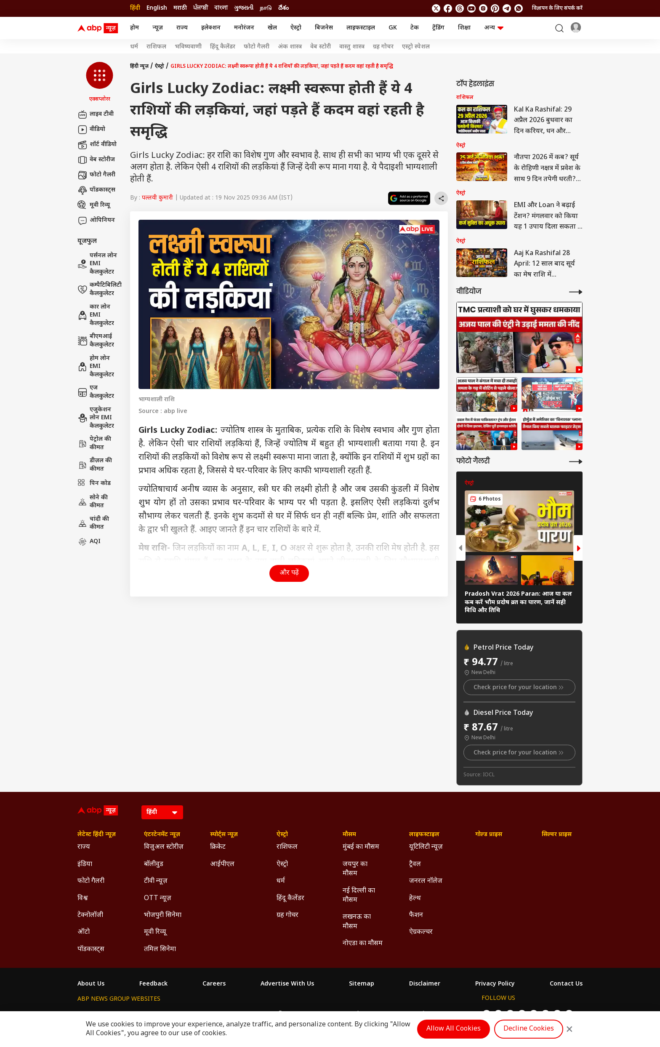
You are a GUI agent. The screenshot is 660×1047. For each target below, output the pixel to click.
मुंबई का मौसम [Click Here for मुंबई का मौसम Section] (361, 847)
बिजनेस (324, 28)
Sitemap (361, 984)
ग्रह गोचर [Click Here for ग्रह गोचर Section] (287, 915)
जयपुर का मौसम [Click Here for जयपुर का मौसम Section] (355, 869)
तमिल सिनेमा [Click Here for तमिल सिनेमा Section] (160, 949)
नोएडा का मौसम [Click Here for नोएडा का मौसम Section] (363, 943)
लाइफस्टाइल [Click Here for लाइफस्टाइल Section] (424, 835)
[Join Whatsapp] (519, 8)
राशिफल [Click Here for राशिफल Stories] (156, 47)
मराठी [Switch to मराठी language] (180, 8)
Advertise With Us (287, 984)
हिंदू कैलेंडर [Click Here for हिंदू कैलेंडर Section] (290, 898)
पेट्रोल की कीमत (94, 443)
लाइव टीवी (95, 114)
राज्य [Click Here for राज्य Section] (83, 847)
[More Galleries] (576, 461)
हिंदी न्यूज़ (139, 66)
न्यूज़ (157, 28)
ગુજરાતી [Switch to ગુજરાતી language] (243, 8)
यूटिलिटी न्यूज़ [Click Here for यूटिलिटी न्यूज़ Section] (426, 847)
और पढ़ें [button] (289, 573)
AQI (89, 542)
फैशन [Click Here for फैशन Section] (416, 915)
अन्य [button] (493, 28)
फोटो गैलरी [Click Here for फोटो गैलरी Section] (90, 881)
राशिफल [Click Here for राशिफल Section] (287, 847)
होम (134, 28)
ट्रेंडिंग (438, 28)
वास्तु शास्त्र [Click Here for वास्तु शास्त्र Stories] (352, 47)
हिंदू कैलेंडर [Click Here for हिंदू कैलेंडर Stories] (222, 47)
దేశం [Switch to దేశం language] (283, 8)
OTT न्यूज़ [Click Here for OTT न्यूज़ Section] (157, 898)
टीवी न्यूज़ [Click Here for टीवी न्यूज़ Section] (156, 881)
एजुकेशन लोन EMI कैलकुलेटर (95, 418)
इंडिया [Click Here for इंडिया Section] (84, 864)
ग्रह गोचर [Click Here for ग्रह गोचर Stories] (383, 47)
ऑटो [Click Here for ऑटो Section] (83, 932)
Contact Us (566, 984)
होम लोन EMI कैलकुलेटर (95, 366)
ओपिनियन (96, 221)
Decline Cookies (528, 1029)
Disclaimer (424, 984)
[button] (99, 82)
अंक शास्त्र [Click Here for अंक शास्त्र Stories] (290, 47)
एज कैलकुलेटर (95, 392)
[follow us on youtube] (471, 8)
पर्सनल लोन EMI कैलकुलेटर (97, 264)
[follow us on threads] (460, 8)
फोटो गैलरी (96, 175)
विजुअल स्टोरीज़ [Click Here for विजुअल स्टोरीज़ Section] (164, 847)
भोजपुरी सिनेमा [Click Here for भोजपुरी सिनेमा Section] (162, 915)
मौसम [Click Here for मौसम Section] (349, 835)
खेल (272, 28)
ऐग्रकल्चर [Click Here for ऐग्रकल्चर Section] (421, 932)
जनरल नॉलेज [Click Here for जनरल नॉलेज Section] (425, 881)
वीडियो (91, 130)
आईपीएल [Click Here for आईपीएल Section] (222, 864)
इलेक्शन (211, 28)
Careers (214, 984)
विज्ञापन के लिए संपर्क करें (557, 8)
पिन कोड (94, 484)
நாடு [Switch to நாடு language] (266, 8)
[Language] (162, 812)
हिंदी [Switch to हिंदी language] (135, 8)
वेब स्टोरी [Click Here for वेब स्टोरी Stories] (320, 47)
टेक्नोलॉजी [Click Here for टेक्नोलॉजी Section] (90, 915)
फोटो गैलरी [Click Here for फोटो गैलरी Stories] (256, 47)
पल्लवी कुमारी (157, 198)
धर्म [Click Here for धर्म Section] (281, 881)
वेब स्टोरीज (96, 160)
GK (393, 28)
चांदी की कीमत (93, 523)
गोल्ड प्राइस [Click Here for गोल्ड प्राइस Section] (488, 835)
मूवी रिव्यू (93, 205)
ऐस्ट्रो (295, 28)
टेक (414, 28)
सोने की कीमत (92, 502)
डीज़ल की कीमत (94, 465)
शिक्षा (464, 28)
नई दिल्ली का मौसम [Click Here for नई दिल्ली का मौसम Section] (359, 896)
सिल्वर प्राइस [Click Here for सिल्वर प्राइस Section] (557, 835)
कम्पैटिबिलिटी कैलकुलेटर (99, 289)
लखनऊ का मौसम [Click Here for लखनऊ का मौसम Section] (357, 922)
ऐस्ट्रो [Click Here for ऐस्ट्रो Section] (282, 835)
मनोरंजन (244, 28)
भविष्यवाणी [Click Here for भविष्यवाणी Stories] (188, 47)
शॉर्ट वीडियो (97, 145)
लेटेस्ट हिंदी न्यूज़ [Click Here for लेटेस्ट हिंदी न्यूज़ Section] (96, 835)
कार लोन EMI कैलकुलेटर (95, 315)
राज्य (182, 28)
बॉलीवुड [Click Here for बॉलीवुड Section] (153, 864)
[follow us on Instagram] (483, 8)
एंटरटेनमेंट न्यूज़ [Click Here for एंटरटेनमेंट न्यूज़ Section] (162, 835)
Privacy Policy (495, 984)
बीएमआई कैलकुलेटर (95, 341)
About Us (90, 984)
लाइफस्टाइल (360, 28)
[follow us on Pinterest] (495, 8)
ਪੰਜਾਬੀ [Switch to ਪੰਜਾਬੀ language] (200, 8)
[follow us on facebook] (448, 8)
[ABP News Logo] (99, 28)
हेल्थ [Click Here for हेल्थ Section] (415, 898)
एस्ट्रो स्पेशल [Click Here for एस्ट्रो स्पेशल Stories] (416, 47)
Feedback (153, 984)
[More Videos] (576, 292)
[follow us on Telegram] (507, 8)
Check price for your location (519, 687)
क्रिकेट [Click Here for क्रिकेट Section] (218, 847)
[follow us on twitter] (436, 8)
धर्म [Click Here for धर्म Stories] (134, 47)
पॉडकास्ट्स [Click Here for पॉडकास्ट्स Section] (90, 949)
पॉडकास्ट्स (96, 190)
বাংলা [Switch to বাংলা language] (221, 8)
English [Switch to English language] (156, 8)
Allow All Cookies (453, 1029)
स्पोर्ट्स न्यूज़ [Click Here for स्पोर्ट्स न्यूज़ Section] (224, 835)
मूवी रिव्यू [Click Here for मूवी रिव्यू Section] (155, 932)
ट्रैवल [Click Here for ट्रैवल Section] (415, 864)
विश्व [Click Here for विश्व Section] (82, 898)
